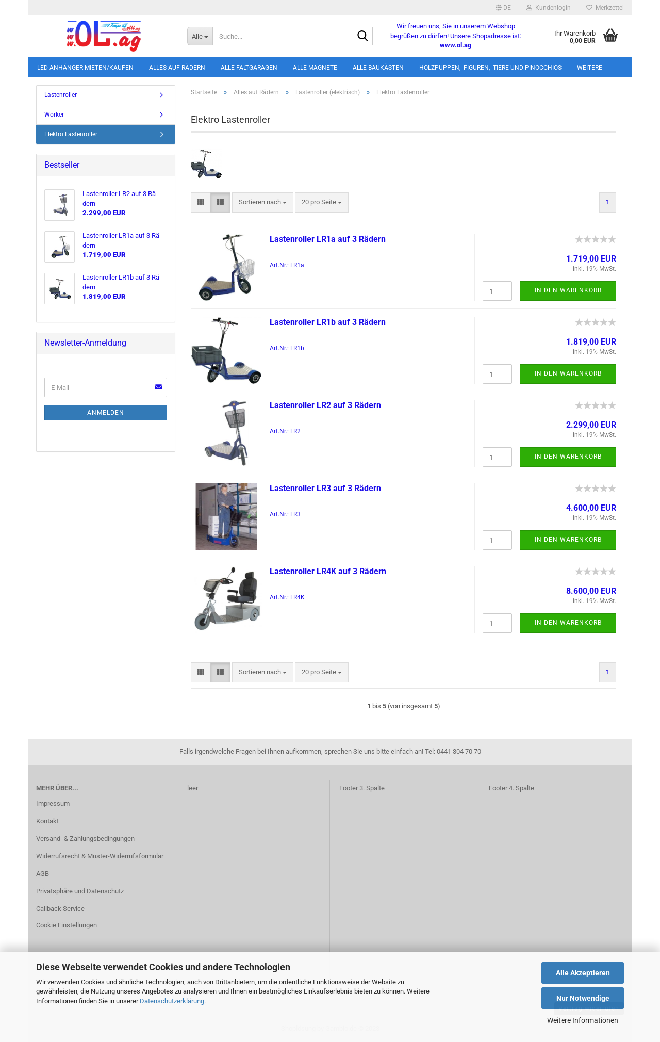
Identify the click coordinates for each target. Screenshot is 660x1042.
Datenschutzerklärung (172, 1001)
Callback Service (60, 909)
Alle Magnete (315, 67)
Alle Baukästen (378, 67)
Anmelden (105, 412)
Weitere (589, 67)
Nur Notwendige (582, 998)
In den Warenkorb (568, 290)
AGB (42, 873)
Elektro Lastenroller (70, 134)
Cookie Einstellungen (66, 925)
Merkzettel (605, 7)
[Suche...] (199, 36)
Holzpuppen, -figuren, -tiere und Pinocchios (490, 67)
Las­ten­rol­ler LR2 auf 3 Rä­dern (325, 405)
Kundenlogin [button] (548, 7)
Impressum (53, 803)
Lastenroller (60, 95)
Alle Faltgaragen (249, 67)
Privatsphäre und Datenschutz (80, 891)
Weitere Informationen (582, 1020)
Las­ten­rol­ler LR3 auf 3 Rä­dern (325, 488)
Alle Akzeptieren (583, 973)
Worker (54, 114)
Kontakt (47, 821)
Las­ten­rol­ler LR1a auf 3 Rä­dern (328, 239)
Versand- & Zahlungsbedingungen (85, 838)
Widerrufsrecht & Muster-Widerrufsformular (99, 856)
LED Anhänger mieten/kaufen (85, 67)
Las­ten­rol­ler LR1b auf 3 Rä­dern (328, 322)
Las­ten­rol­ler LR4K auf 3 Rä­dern (328, 571)
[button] (503, 7)
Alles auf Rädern (177, 67)
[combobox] (262, 202)
